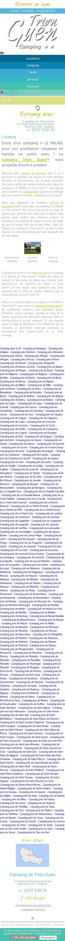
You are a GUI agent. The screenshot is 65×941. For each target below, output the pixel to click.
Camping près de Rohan (35, 700)
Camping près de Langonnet (46, 520)
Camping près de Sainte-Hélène (34, 788)
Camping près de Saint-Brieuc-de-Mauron (36, 718)
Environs (33, 86)
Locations (32, 58)
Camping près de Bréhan (21, 396)
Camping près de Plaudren (14, 630)
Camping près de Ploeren (43, 641)
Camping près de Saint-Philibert (27, 770)
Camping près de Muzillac (45, 605)
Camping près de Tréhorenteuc (36, 814)
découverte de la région (48, 305)
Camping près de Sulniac (42, 799)
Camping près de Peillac (41, 623)
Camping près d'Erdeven (13, 363)
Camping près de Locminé (30, 557)
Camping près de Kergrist (25, 484)
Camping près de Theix (42, 806)
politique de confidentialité (18, 933)
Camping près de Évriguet (38, 436)
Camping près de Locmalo (13, 550)
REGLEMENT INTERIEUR (33, 909)
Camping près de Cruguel (13, 432)
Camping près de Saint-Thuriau (16, 777)
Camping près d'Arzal (11, 355)
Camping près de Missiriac (25, 586)
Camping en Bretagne (34, 348)
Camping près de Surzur (12, 803)
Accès (51, 10)
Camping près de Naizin (12, 608)
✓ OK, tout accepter (23, 937)
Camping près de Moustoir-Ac (35, 601)
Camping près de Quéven (29, 682)
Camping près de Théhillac (14, 806)
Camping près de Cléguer (13, 418)
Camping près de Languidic (14, 524)
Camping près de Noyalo (51, 619)
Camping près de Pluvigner (25, 667)
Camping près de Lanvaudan (45, 528)
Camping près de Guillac (30, 465)
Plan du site (7, 924)
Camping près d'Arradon (50, 352)
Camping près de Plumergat (26, 663)
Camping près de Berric (49, 377)
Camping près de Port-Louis (25, 674)
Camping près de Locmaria (44, 550)
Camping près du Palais (40, 825)
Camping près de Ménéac (24, 579)
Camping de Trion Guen (38, 121)
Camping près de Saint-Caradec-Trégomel (22, 722)
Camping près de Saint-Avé (14, 715)
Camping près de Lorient (35, 564)
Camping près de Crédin (12, 429)
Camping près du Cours (30, 817)
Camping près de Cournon (14, 425)
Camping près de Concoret (41, 421)
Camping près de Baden (49, 366)
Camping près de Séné (25, 795)
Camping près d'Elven (47, 359)
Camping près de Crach (42, 425)
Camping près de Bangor (13, 370)
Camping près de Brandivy (28, 392)
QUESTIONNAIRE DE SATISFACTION (33, 905)
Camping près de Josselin (27, 480)
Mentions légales (25, 924)
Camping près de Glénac (22, 443)
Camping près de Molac (22, 590)
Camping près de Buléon (40, 399)
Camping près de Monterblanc (30, 594)
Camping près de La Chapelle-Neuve (21, 495)
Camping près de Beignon (33, 374)
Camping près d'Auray (22, 359)
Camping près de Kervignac (30, 487)
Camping (32, 65)
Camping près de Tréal (11, 810)
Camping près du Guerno (51, 821)
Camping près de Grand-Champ (46, 447)
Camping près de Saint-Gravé (31, 737)
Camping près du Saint (41, 828)
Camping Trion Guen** (26, 159)
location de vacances (33, 173)
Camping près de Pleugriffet (47, 634)
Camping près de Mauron (23, 575)
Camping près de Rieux (22, 696)
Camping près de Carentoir (29, 410)
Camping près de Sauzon (32, 792)
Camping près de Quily (24, 685)
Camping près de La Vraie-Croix (16, 513)
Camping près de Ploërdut (14, 641)
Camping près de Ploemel (13, 638)
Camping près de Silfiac (14, 799)
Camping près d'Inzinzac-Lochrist (17, 366)
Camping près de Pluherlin (24, 656)
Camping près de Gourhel (50, 443)
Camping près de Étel (11, 436)
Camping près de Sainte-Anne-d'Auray (20, 784)
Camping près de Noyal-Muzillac (47, 616)
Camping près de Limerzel (22, 546)
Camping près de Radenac (26, 689)
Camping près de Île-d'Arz (28, 476)
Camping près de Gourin (14, 447)
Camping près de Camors (23, 407)
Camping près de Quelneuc (23, 678)
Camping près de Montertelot (33, 597)
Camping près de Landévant (15, 517)
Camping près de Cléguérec (43, 418)
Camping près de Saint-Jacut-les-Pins (42, 740)
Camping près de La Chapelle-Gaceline (44, 491)
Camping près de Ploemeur (43, 638)
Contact (41, 10)
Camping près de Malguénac (28, 572)
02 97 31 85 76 (43, 129)
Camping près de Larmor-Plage (25, 535)
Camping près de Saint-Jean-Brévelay (19, 744)
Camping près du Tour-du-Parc (33, 832)
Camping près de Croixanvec (43, 429)
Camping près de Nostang (14, 616)
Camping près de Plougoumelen (17, 649)
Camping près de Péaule (14, 623)
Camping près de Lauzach (21, 539)
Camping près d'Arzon (36, 355)
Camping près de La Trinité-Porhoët (29, 506)
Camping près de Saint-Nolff (15, 766)
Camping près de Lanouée (44, 524)
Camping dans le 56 (10, 348)
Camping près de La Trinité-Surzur (42, 509)
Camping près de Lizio (49, 546)
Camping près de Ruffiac (32, 704)
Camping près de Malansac (25, 568)
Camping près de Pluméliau (26, 660)
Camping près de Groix (12, 451)
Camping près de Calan (30, 403)
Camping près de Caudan (49, 414)
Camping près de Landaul (48, 513)
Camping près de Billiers (12, 385)
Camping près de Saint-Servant (41, 773)
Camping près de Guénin (45, 458)
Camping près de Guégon (40, 451)
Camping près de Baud (40, 370)
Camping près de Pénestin (14, 627)
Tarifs (32, 72)
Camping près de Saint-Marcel (28, 759)
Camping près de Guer (12, 462)
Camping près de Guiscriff (24, 469)
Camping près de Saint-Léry (22, 751)
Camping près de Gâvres (29, 440)
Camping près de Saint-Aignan (34, 707)
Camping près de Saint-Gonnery (26, 733)
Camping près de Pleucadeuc (15, 634)
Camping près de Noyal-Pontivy (18, 619)
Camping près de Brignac (50, 396)
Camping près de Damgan (43, 432)
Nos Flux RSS (43, 924)
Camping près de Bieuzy (12, 381)
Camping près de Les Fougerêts (25, 542)
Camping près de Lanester (45, 517)
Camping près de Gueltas (35, 454)
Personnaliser (48, 937)
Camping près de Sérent (51, 795)
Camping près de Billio (39, 385)
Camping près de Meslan (27, 583)
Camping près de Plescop (43, 630)
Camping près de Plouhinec (28, 652)
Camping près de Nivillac (42, 612)
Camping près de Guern (38, 462)
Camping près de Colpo (12, 421)
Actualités (27, 10)
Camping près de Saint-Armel (43, 711)
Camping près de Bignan (41, 381)
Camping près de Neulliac (13, 612)
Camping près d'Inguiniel (41, 363)
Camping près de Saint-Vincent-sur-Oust (32, 781)
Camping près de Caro (21, 414)
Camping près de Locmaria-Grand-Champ (22, 553)
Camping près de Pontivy (28, 671)
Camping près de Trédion (39, 810)
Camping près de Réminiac (25, 693)
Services (32, 79)
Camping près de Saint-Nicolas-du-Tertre (37, 762)
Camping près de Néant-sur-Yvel (44, 608)
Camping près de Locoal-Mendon (32, 561)
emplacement (30, 191)
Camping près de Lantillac (13, 528)
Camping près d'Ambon (22, 352)
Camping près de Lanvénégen (15, 531)
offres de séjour (40, 272)
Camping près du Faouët (23, 821)
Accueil (14, 10)
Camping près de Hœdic (27, 473)
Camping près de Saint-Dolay (33, 726)
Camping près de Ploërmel (14, 645)
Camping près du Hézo (14, 825)
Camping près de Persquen (44, 627)
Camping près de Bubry (12, 399)
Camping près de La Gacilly (31, 498)
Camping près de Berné (22, 377)
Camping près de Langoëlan (14, 520)
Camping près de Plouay (43, 645)
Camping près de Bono (29, 388)
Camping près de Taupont (41, 803)
